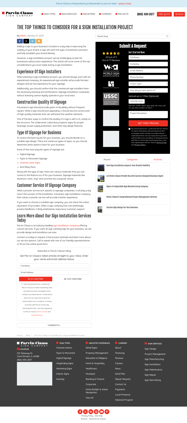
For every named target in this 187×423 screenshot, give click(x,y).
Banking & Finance (95, 379)
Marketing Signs (64, 368)
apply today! (124, 3)
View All (89, 397)
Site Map (99, 416)
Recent (107, 159)
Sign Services (155, 343)
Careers (119, 363)
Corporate (91, 384)
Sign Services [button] (69, 14)
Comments (54, 325)
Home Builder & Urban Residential (97, 391)
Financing (120, 353)
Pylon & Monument (65, 353)
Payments (120, 389)
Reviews (179, 14)
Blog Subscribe (35, 279)
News (118, 368)
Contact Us (120, 384)
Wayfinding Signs (64, 363)
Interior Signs (62, 373)
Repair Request (123, 379)
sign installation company (66, 225)
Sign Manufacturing (154, 359)
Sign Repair (150, 375)
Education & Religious (96, 358)
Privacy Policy (36, 315)
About (118, 347)
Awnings (60, 379)
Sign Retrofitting (153, 380)
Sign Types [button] (49, 14)
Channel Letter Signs (30, 162)
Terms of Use (42, 312)
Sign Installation (153, 364)
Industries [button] (89, 14)
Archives (158, 159)
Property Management (97, 353)
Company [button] (106, 14)
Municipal (90, 373)
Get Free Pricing (148, 123)
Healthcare (91, 368)
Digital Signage (63, 358)
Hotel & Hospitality (95, 363)
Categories (132, 159)
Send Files (120, 373)
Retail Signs (91, 347)
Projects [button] (123, 14)
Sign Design (150, 348)
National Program (124, 400)
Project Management (155, 354)
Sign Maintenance (153, 369)
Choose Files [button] (136, 101)
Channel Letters (64, 347)
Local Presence (122, 394)
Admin (23, 35)
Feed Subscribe (73, 279)
